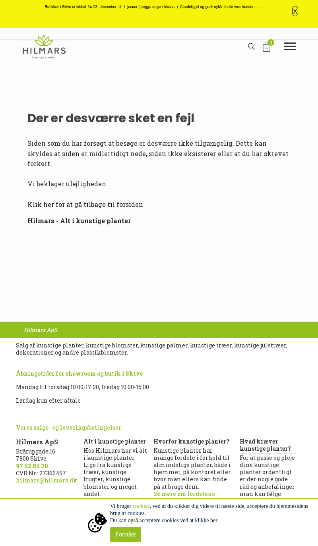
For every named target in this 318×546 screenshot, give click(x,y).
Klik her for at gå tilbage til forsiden (85, 204)
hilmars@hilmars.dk (46, 480)
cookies (141, 506)
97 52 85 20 (32, 466)
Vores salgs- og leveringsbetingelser (68, 427)
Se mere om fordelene (184, 494)
